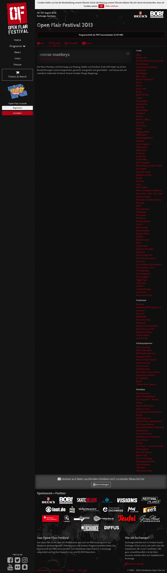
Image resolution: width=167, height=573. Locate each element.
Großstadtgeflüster (144, 138)
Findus (139, 128)
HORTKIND (141, 316)
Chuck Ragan (142, 101)
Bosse (138, 82)
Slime (138, 243)
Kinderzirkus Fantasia (145, 375)
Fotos (87, 43)
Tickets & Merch (17, 74)
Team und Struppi (144, 458)
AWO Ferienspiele (144, 350)
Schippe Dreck (142, 233)
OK (101, 6)
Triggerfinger (141, 280)
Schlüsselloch (142, 449)
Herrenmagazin (143, 144)
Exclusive (140, 122)
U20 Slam (140, 467)
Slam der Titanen (144, 452)
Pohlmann (141, 218)
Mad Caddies (142, 187)
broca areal (141, 88)
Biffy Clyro (141, 76)
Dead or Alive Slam (145, 406)
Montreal (140, 203)
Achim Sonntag (143, 347)
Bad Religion (141, 73)
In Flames (140, 153)
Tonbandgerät (142, 277)
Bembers (140, 304)
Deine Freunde (142, 366)
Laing (138, 184)
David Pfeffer (142, 110)
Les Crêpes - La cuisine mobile (150, 446)
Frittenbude (141, 135)
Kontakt (70, 570)
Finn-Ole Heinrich (144, 433)
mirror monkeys (143, 196)
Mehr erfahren (111, 6)
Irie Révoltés (141, 159)
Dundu (139, 415)
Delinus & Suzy (143, 409)
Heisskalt (140, 141)
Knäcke (139, 443)
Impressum (42, 570)
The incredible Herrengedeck (149, 264)
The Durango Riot (144, 255)
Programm (18, 46)
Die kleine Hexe (143, 369)
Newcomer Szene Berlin (147, 326)
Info (40, 43)
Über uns (82, 570)
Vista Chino (141, 292)
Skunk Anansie (142, 239)
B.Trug (138, 91)
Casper (139, 98)
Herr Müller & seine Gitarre (148, 372)
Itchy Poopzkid (142, 162)
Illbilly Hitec (141, 150)
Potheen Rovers (143, 221)
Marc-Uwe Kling (143, 319)
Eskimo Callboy (143, 119)
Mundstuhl (141, 323)
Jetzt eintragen (101, 484)
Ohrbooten (141, 212)
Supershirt (140, 252)
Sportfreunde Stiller (145, 249)
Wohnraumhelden (144, 470)
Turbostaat (141, 283)
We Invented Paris (144, 295)
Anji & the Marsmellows (146, 67)
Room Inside (142, 227)
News (17, 52)
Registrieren (17, 108)
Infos (17, 58)
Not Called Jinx (142, 209)
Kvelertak (140, 181)
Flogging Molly (142, 131)
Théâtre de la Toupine (146, 384)
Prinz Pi (139, 224)
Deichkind (140, 113)
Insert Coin (141, 156)
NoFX (138, 206)
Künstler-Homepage (50, 59)
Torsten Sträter (142, 335)
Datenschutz (57, 570)
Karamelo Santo (143, 172)
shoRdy (139, 236)
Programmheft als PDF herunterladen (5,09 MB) (101, 35)
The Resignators (143, 273)
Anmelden (17, 113)
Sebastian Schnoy (144, 332)
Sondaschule (142, 246)
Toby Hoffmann (143, 464)
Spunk (139, 381)
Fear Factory (141, 125)
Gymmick (140, 313)
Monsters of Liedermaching (148, 199)
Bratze (139, 85)
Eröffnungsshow (143, 418)
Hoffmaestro (142, 147)
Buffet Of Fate (142, 95)
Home (17, 40)
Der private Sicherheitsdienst (149, 412)
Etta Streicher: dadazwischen (149, 421)
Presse (17, 64)
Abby (138, 54)
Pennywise (141, 215)
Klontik (139, 178)
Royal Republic (143, 230)
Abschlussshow (143, 393)
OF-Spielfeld (142, 378)
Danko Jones (142, 104)
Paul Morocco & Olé (145, 329)
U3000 (139, 286)
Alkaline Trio (141, 57)
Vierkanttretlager (143, 289)
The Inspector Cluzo (145, 267)
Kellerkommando (144, 175)
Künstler (54, 43)
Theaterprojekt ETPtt (145, 461)
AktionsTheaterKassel (145, 396)
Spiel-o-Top (141, 455)
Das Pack (140, 107)
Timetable (71, 43)
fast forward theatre (145, 424)
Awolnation (141, 70)
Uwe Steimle (142, 338)
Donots (139, 116)
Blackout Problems (144, 79)
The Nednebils (142, 270)
